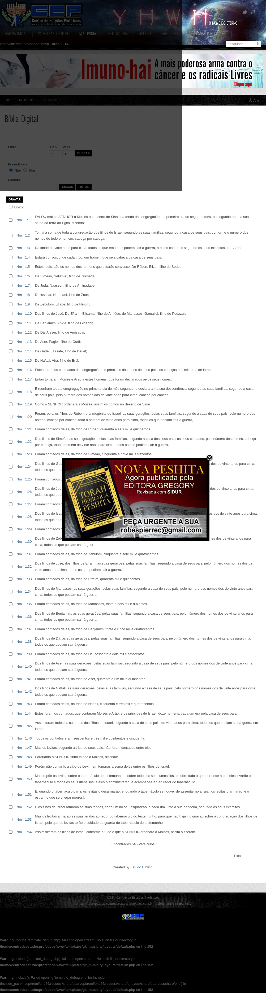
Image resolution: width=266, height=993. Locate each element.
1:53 (28, 819)
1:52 (28, 807)
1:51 (28, 795)
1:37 (28, 629)
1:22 (28, 442)
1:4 (27, 257)
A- (259, 100)
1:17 (28, 379)
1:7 (27, 285)
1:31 (28, 554)
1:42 (28, 691)
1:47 (28, 748)
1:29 (28, 529)
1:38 (28, 642)
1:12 (28, 332)
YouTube (253, 12)
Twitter (245, 12)
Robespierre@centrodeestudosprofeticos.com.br (119, 903)
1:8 (27, 295)
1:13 (28, 342)
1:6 (27, 276)
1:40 (28, 666)
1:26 (28, 492)
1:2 (27, 235)
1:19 (28, 404)
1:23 (28, 454)
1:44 (28, 713)
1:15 (28, 360)
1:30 (28, 542)
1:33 (28, 579)
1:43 (28, 704)
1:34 (28, 591)
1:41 (28, 679)
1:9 (27, 304)
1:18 (28, 392)
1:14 (28, 351)
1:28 (28, 517)
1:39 (28, 654)
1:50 (28, 779)
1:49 (28, 766)
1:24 (28, 467)
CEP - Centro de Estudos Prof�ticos (133, 917)
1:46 (28, 738)
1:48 (28, 757)
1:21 (28, 429)
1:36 (28, 617)
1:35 (28, 604)
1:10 (28, 314)
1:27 (28, 504)
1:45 (28, 726)
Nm (19, 220)
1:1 (27, 220)
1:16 (28, 370)
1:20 (28, 417)
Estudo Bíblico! (141, 867)
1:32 (28, 566)
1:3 (27, 248)
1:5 (27, 267)
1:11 (28, 323)
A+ (250, 100)
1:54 (28, 832)
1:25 (28, 479)
